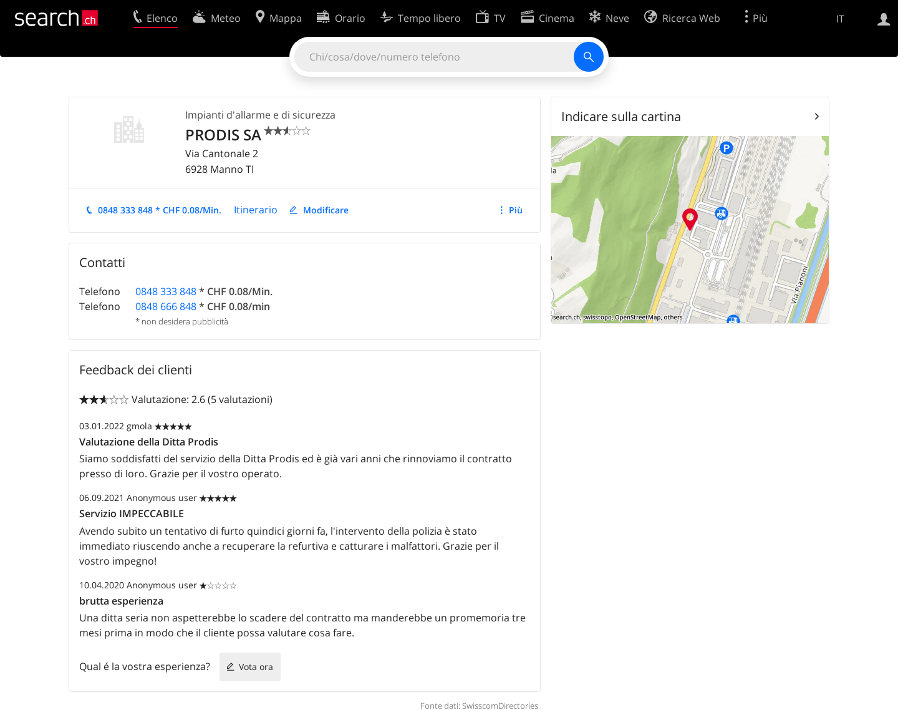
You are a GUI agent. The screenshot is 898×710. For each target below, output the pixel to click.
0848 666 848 (165, 306)
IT (840, 19)
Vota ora (256, 667)
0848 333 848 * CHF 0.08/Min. (159, 210)
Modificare (326, 210)
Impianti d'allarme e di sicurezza (260, 115)
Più (516, 210)
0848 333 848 (165, 291)
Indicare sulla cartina (621, 116)
